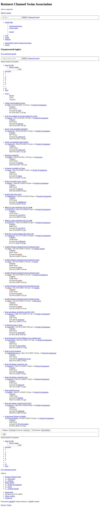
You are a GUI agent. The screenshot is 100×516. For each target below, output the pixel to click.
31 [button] (6, 88)
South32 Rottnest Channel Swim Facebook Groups (22, 247)
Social (36, 262)
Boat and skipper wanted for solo (16, 364)
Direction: (42, 430)
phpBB (11, 501)
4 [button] (5, 79)
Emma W (10, 366)
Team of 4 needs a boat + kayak (15, 181)
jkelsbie (9, 157)
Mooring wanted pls (12, 155)
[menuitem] (15, 26)
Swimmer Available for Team (15, 168)
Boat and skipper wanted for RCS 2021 (18, 403)
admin (9, 249)
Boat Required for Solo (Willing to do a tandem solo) (23, 338)
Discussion (38, 157)
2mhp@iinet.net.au (13, 353)
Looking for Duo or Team (13, 325)
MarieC (9, 183)
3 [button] (5, 77)
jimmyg (9, 118)
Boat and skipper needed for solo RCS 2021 (20, 312)
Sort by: (25, 430)
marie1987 (10, 327)
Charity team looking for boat (15, 103)
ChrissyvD (10, 131)
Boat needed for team (12, 390)
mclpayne (10, 314)
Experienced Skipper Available (15, 416)
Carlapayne (11, 236)
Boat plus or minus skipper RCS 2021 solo (19, 234)
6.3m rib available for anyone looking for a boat (21, 116)
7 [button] (5, 84)
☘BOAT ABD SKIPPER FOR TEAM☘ (18, 207)
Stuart (9, 170)
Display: (10, 430)
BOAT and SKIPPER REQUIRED (16, 142)
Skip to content (6, 13)
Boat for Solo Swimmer (13, 351)
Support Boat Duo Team (13, 194)
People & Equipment (39, 105)
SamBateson (11, 196)
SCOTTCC (11, 209)
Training (36, 288)
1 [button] (5, 73)
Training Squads (39, 249)
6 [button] (5, 83)
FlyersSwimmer (12, 418)
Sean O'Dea (11, 340)
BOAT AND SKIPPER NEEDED (16, 129)
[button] (9, 65)
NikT (9, 105)
